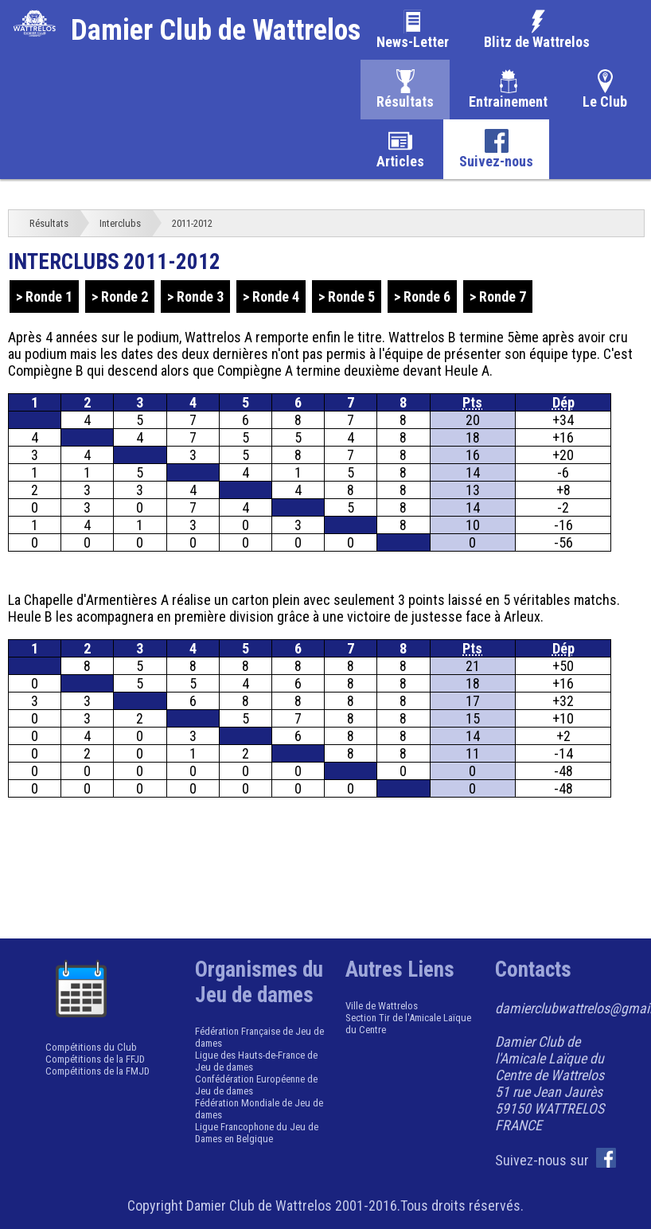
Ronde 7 (502, 296)
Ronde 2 (124, 296)
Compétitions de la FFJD (95, 1059)
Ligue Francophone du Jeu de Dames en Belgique (256, 1133)
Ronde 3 (200, 296)
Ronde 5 (351, 296)
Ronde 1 (48, 296)
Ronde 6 (426, 296)
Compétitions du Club (91, 1047)
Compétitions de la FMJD (97, 1071)
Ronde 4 (275, 296)
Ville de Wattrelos (381, 1006)
